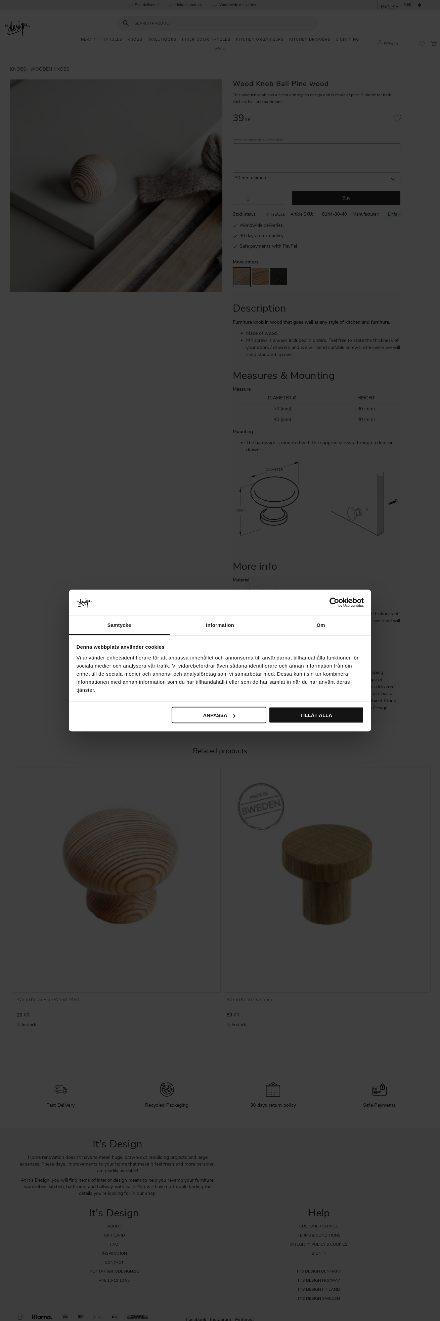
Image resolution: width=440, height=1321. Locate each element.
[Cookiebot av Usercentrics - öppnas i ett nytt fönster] (334, 603)
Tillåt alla (316, 715)
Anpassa (219, 715)
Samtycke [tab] (119, 625)
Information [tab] (220, 625)
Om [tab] (320, 625)
